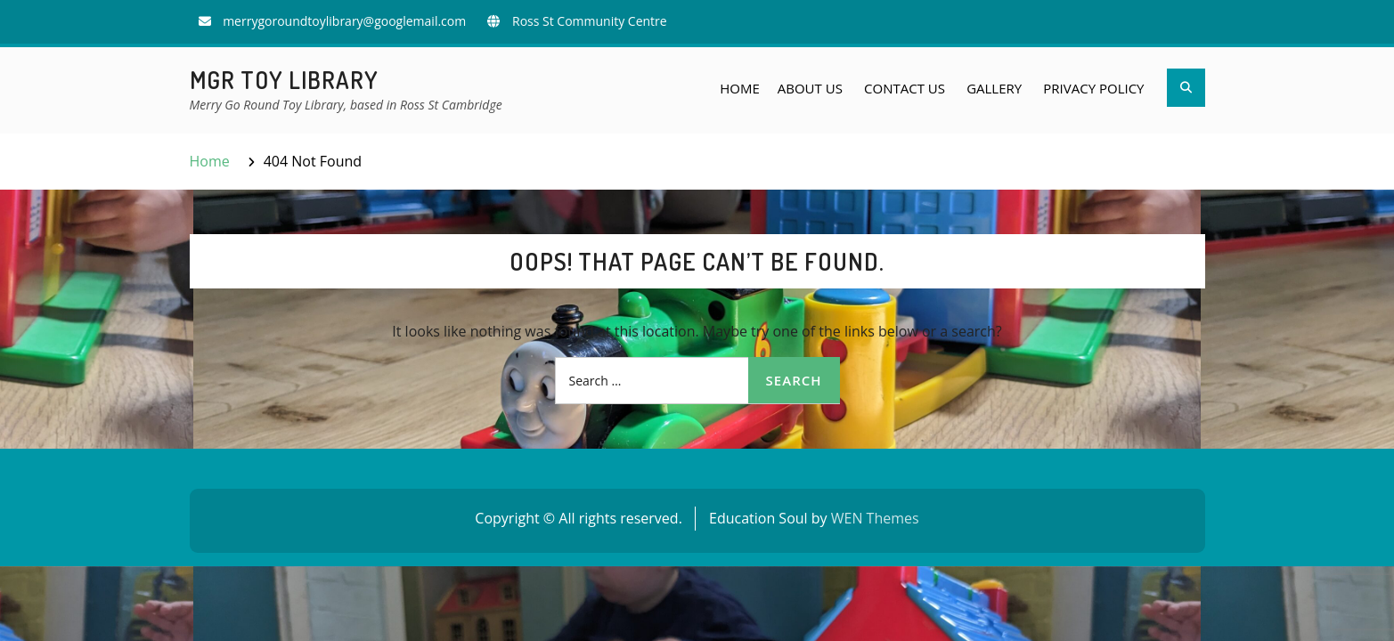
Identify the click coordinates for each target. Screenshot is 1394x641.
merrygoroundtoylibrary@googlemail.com (344, 20)
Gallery (994, 88)
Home (740, 88)
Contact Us (904, 88)
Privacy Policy (1093, 88)
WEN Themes (875, 518)
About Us (810, 88)
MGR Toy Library (284, 79)
